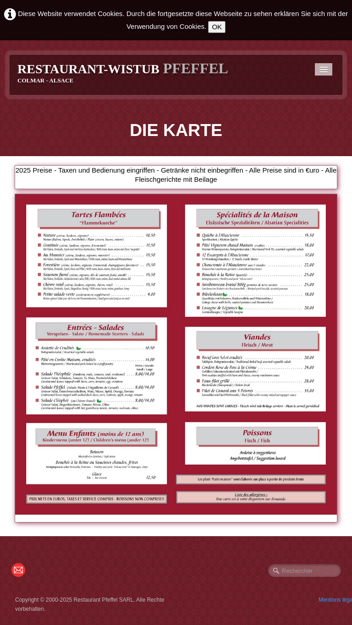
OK (217, 27)
